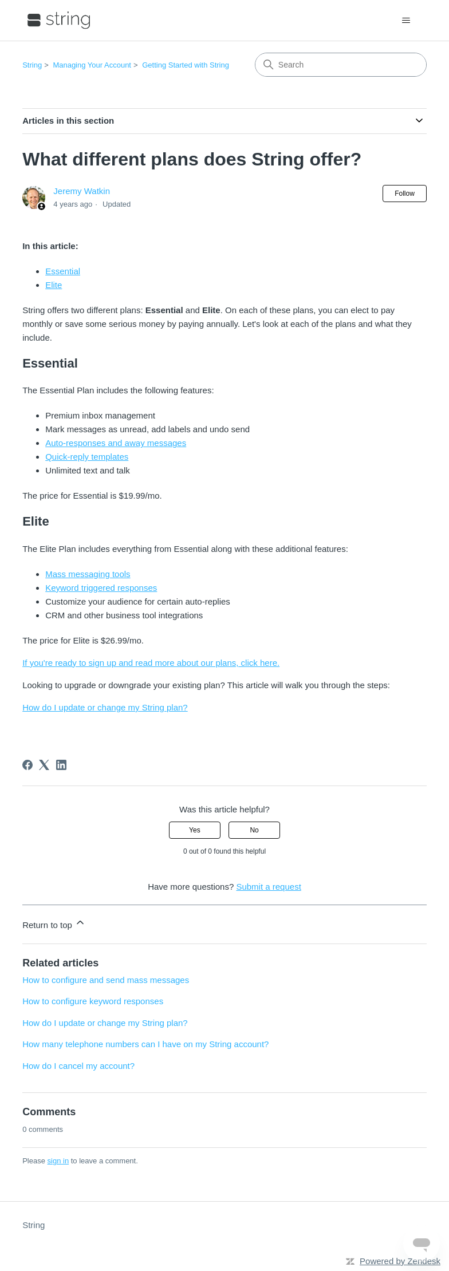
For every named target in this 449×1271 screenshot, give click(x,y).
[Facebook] (27, 765)
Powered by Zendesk (400, 1261)
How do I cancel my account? (78, 1066)
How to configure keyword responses (92, 1001)
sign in (58, 1160)
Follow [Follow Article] (405, 194)
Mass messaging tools (87, 574)
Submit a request (268, 886)
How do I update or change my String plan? (105, 707)
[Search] (340, 64)
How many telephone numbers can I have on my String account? (145, 1044)
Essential (62, 271)
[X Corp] (44, 765)
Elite (53, 285)
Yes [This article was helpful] (194, 830)
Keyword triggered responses (101, 588)
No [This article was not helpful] (254, 830)
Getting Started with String (185, 65)
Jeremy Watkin (81, 191)
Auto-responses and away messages (115, 443)
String (32, 65)
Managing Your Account (92, 65)
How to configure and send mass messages (105, 980)
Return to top (54, 923)
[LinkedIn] (61, 765)
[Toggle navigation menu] (406, 20)
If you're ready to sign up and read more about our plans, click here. (150, 663)
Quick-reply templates (86, 456)
